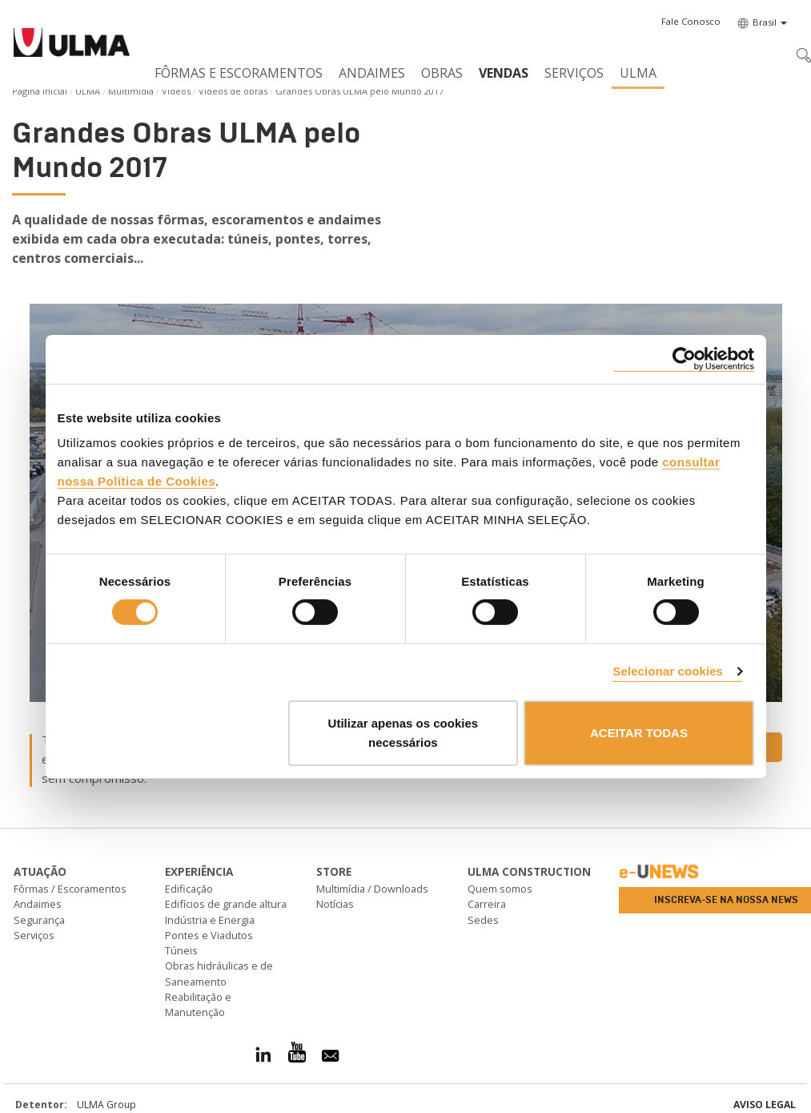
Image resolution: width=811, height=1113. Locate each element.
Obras (442, 73)
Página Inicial (39, 91)
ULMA (638, 73)
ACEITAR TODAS (639, 733)
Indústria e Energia (210, 920)
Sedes (483, 920)
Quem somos (500, 888)
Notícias (335, 904)
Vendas (503, 73)
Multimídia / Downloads (372, 888)
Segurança (39, 920)
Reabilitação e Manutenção (198, 1004)
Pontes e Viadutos (209, 935)
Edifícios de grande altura (226, 904)
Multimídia (131, 91)
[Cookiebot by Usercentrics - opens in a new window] (684, 358)
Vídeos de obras (233, 91)
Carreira (487, 904)
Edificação (189, 888)
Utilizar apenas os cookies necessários (403, 732)
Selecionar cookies (667, 671)
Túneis (181, 950)
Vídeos (176, 91)
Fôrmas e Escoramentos (239, 73)
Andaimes (372, 73)
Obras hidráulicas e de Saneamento (219, 973)
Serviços (574, 73)
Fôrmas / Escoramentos (70, 888)
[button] (691, 21)
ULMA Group (106, 1104)
